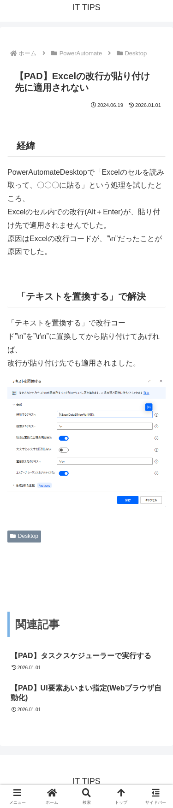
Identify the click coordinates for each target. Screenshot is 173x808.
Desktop (24, 536)
